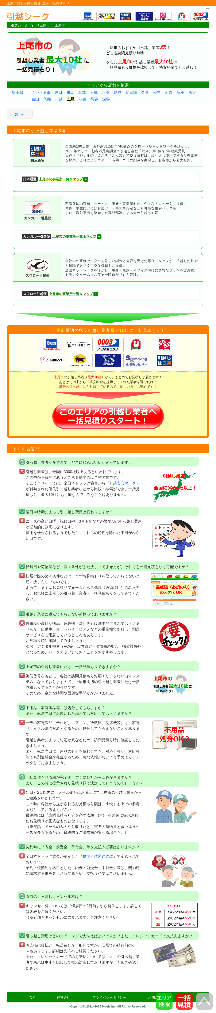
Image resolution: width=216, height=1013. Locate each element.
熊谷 (94, 99)
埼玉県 (17, 92)
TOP (31, 997)
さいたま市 (40, 92)
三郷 (94, 92)
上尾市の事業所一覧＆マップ (52, 179)
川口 (70, 92)
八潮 (105, 92)
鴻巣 (82, 99)
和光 (157, 92)
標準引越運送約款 (98, 856)
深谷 (106, 99)
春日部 (131, 92)
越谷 (117, 92)
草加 (82, 92)
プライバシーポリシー (109, 997)
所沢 (192, 92)
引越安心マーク (122, 483)
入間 (47, 99)
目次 (15, 114)
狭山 (35, 99)
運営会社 (63, 997)
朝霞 (168, 92)
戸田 (58, 92)
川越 (59, 99)
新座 (180, 92)
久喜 (145, 92)
